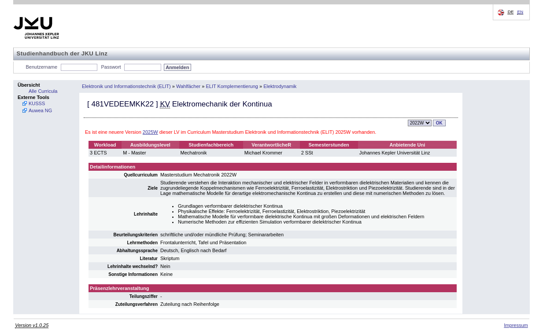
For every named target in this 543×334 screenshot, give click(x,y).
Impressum (516, 325)
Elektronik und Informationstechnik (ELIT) (126, 86)
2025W (150, 132)
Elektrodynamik (279, 86)
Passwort (111, 67)
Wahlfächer (188, 86)
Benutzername (42, 67)
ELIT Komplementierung (232, 86)
